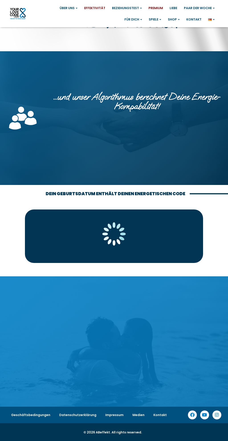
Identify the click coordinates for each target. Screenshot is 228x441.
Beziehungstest (127, 8)
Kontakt (194, 19)
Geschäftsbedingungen (30, 415)
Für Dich (133, 19)
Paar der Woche (199, 8)
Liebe (173, 8)
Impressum (114, 415)
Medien (138, 415)
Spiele (155, 19)
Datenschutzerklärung (77, 415)
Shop (174, 19)
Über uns (68, 8)
